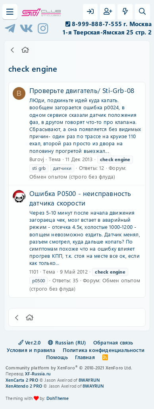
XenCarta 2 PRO (22, 380)
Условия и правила (31, 349)
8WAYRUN (89, 380)
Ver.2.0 (29, 342)
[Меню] (9, 12)
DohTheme (57, 398)
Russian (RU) (67, 342)
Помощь (57, 357)
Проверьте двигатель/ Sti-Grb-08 (81, 90)
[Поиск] (142, 12)
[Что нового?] (125, 12)
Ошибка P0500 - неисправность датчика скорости (80, 198)
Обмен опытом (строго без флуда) (72, 176)
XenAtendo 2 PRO (24, 386)
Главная (84, 357)
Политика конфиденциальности (103, 349)
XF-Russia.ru (37, 374)
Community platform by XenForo (69, 368)
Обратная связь (113, 342)
